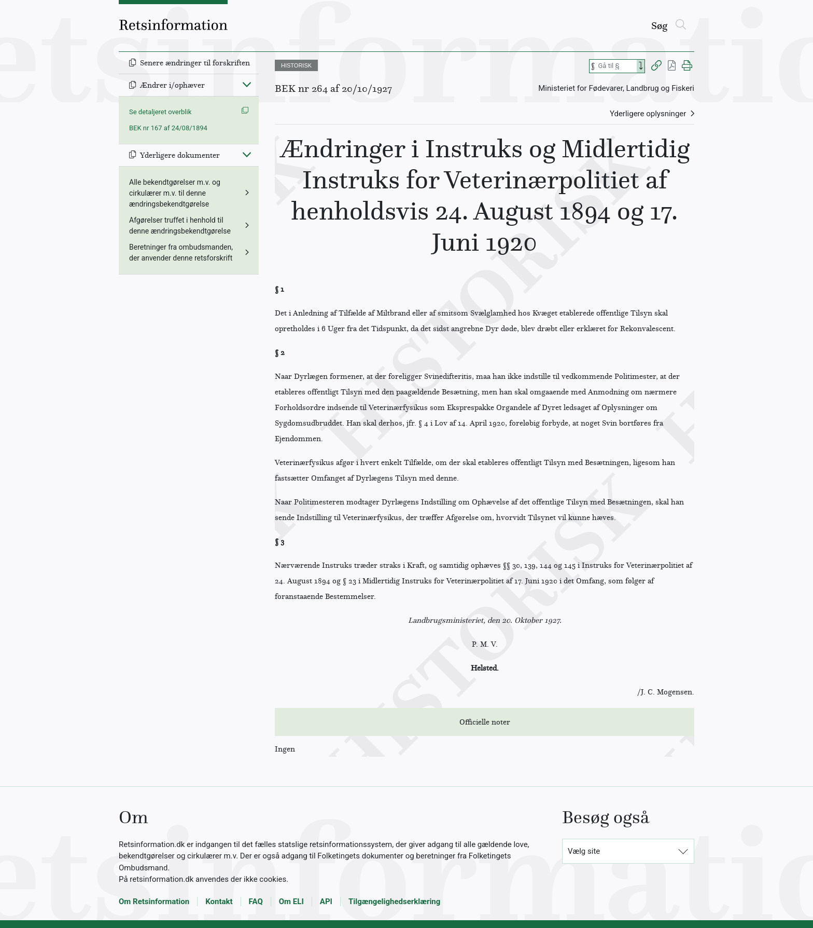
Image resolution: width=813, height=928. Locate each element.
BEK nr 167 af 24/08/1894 (168, 128)
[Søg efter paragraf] (616, 66)
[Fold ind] (247, 84)
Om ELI (291, 901)
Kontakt (218, 901)
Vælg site (584, 851)
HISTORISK (296, 65)
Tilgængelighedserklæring (394, 901)
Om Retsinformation (154, 901)
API (326, 901)
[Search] (641, 66)
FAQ (256, 901)
